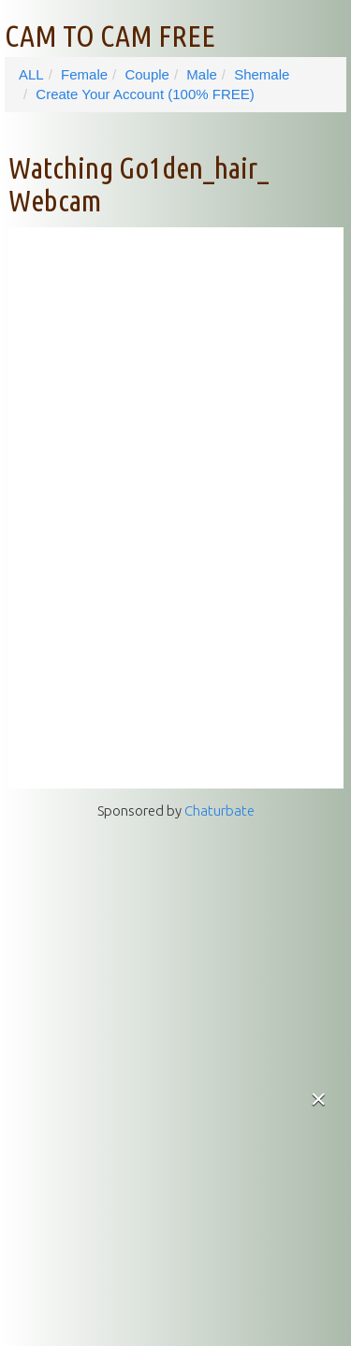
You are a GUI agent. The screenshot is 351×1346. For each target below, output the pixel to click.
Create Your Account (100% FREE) (145, 94)
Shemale (261, 74)
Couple (146, 74)
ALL (31, 74)
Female (84, 74)
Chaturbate (219, 810)
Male (201, 74)
